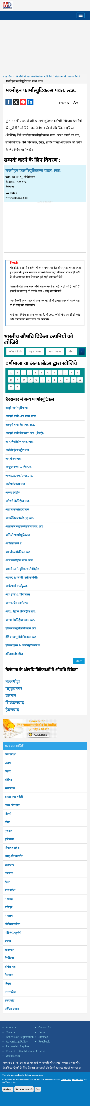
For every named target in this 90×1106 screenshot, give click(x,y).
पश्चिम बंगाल (12, 1009)
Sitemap (43, 1036)
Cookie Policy (66, 1079)
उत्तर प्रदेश (10, 992)
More (78, 660)
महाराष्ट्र (9, 898)
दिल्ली (8, 813)
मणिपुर (8, 907)
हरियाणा (9, 839)
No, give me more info (23, 1089)
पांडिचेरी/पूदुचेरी (13, 932)
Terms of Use (10, 1082)
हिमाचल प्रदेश (12, 847)
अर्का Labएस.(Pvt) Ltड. (19, 475)
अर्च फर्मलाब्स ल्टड (15, 484)
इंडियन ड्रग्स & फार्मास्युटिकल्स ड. (23, 645)
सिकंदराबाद (14, 702)
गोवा (7, 822)
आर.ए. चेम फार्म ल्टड (16, 603)
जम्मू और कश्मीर (14, 856)
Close (38, 1089)
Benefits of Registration (20, 1036)
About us (11, 1027)
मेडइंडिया (7, 76)
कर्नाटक (9, 873)
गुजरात (8, 830)
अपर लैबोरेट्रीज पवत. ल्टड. (19, 441)
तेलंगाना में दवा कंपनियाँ (67, 76)
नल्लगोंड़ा (12, 681)
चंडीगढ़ (8, 779)
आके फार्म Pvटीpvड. (16, 586)
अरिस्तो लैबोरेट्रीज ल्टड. (17, 501)
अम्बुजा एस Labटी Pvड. (18, 467)
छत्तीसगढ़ (10, 788)
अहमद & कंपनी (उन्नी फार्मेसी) (21, 577)
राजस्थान (9, 949)
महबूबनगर (13, 688)
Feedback (44, 1041)
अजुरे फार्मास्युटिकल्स (16, 407)
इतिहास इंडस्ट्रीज (14, 653)
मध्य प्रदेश (10, 890)
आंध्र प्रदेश (10, 754)
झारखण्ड (9, 864)
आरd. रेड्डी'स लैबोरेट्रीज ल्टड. (20, 611)
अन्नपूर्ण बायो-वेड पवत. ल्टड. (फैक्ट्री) (24, 433)
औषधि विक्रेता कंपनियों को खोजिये (34, 76)
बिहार (8, 771)
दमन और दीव (12, 805)
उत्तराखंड (9, 1000)
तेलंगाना (9, 975)
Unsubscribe (13, 1055)
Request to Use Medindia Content (25, 1051)
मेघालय (9, 915)
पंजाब (8, 941)
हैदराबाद (12, 709)
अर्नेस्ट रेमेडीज (12, 492)
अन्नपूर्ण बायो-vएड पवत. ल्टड (20, 416)
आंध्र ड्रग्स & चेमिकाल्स (17, 594)
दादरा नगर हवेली (14, 796)
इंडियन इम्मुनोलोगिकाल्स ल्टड (20, 628)
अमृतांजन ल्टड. (13, 458)
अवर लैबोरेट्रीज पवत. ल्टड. (19, 560)
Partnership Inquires (17, 1046)
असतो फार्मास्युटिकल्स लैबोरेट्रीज (22, 568)
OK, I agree (7, 1089)
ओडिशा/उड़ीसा (12, 924)
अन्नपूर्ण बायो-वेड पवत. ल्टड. (20, 424)
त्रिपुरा (8, 983)
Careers (10, 1032)
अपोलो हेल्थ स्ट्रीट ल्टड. (17, 450)
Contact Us (45, 1027)
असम (8, 762)
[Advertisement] (45, 47)
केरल (7, 881)
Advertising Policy (17, 1041)
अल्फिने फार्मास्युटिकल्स (17, 534)
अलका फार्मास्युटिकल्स (17, 509)
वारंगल (10, 695)
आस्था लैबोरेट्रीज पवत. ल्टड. (20, 619)
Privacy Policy (77, 1079)
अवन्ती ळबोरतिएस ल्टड (17, 551)
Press (42, 1032)
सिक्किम (9, 958)
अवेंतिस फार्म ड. (13, 543)
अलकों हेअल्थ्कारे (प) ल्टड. (19, 518)
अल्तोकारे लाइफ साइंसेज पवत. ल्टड (24, 526)
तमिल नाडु (10, 966)
